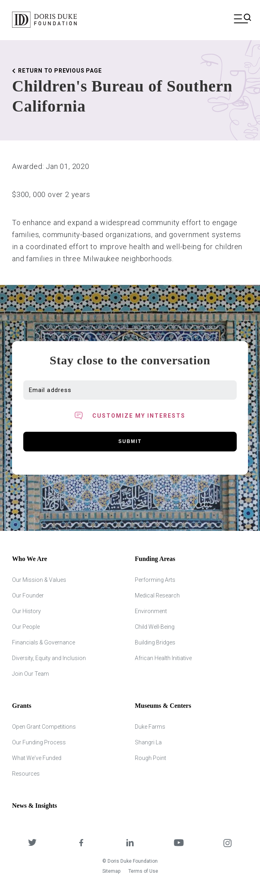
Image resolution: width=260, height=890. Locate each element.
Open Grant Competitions (44, 726)
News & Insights (34, 805)
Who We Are (29, 558)
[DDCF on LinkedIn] (130, 843)
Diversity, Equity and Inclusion (49, 658)
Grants (21, 705)
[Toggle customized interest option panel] (130, 416)
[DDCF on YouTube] (178, 843)
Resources (26, 773)
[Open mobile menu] (241, 19)
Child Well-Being (155, 627)
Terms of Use (143, 871)
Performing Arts (155, 580)
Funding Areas (155, 558)
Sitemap (111, 871)
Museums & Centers (163, 705)
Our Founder (28, 595)
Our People (26, 627)
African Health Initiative (163, 658)
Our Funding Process (39, 742)
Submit (130, 441)
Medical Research (157, 595)
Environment (151, 611)
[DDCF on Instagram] (227, 843)
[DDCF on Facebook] (81, 843)
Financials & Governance (43, 642)
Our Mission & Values (39, 580)
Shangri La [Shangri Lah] (148, 742)
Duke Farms (150, 726)
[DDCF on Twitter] (32, 843)
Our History (26, 611)
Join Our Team (30, 674)
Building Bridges (155, 642)
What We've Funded (36, 758)
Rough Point (150, 758)
